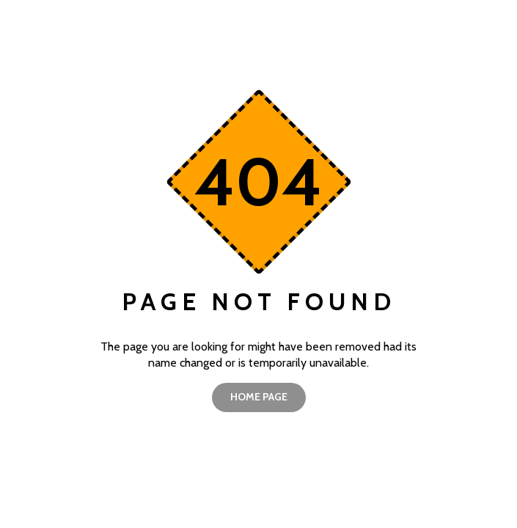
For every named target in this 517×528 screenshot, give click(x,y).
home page (258, 396)
